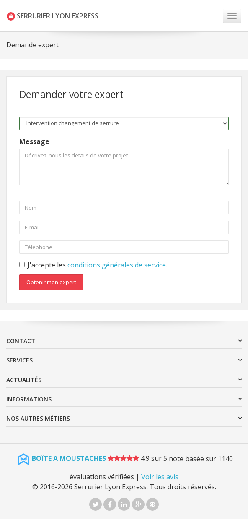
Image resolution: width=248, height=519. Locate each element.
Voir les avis (159, 476)
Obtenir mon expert (51, 282)
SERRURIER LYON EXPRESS (52, 16)
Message (34, 141)
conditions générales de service (116, 265)
